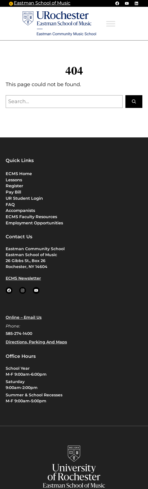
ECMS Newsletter (23, 278)
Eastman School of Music (42, 3)
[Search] (133, 101)
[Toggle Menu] (110, 24)
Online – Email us (24, 317)
